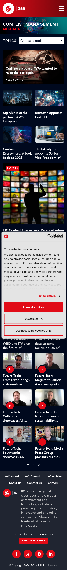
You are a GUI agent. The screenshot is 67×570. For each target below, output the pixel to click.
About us (15, 483)
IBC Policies (54, 477)
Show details (47, 295)
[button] (61, 8)
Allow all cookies (33, 307)
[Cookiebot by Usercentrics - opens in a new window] (48, 236)
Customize (34, 318)
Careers (53, 483)
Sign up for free (33, 540)
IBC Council (32, 477)
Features (12, 168)
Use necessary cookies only (33, 330)
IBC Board (12, 477)
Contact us (34, 483)
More (30, 465)
